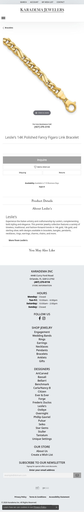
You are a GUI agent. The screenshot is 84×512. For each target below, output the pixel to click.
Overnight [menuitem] (42, 413)
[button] (23, 2)
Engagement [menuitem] (42, 332)
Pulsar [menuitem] (42, 420)
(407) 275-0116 (42, 126)
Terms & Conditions (37, 497)
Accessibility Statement (59, 497)
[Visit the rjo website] (37, 488)
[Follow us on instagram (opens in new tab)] (43, 318)
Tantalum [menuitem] (42, 435)
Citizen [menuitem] (42, 391)
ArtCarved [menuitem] (42, 373)
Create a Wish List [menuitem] (42, 454)
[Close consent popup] (56, 507)
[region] (42, 77)
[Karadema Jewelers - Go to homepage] (42, 10)
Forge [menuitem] (42, 398)
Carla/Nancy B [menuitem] (42, 388)
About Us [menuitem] (42, 451)
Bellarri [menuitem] (42, 380)
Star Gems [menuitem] (42, 428)
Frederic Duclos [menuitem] (42, 402)
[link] (60, 2)
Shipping (22, 172)
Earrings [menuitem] (42, 343)
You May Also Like (42, 250)
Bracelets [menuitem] (42, 354)
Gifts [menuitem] (42, 361)
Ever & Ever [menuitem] (42, 395)
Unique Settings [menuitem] (42, 439)
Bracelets (9, 27)
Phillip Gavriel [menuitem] (42, 417)
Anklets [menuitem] (42, 357)
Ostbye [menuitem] (42, 409)
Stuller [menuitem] (42, 431)
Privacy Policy (20, 497)
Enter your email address (42, 470)
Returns (62, 172)
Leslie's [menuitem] (42, 406)
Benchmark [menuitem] (42, 384)
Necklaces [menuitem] (42, 346)
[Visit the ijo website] (45, 488)
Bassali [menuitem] (42, 377)
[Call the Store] (42, 282)
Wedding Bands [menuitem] (41, 335)
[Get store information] (42, 285)
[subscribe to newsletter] (77, 475)
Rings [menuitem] (42, 339)
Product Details (42, 201)
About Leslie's (42, 208)
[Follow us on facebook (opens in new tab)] (40, 318)
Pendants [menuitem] (42, 350)
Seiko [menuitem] (42, 424)
